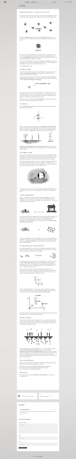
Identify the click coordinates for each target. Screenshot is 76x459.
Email (20, 441)
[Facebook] (69, 2)
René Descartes (32, 54)
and (39, 366)
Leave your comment (22, 422)
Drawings (27, 2)
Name (20, 435)
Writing (21, 2)
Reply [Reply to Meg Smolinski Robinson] (20, 414)
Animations (34, 2)
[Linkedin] (71, 2)
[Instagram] (65, 2)
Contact (54, 2)
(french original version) (37, 367)
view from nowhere (40, 147)
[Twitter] (67, 2)
